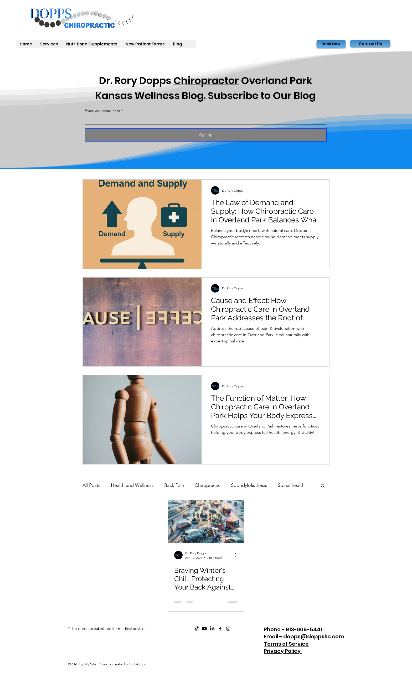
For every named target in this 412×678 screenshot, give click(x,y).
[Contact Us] (370, 43)
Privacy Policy (283, 651)
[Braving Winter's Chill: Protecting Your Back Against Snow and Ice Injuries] (206, 521)
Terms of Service (286, 644)
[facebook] (220, 628)
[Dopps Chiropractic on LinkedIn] (212, 628)
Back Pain (174, 485)
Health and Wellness (132, 485)
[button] (322, 486)
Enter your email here (102, 110)
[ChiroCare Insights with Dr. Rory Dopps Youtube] (204, 628)
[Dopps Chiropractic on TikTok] (196, 628)
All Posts (91, 485)
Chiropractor (206, 80)
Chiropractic (207, 485)
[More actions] (237, 555)
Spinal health (291, 485)
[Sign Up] (206, 135)
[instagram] (228, 628)
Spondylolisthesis (249, 485)
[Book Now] (331, 44)
